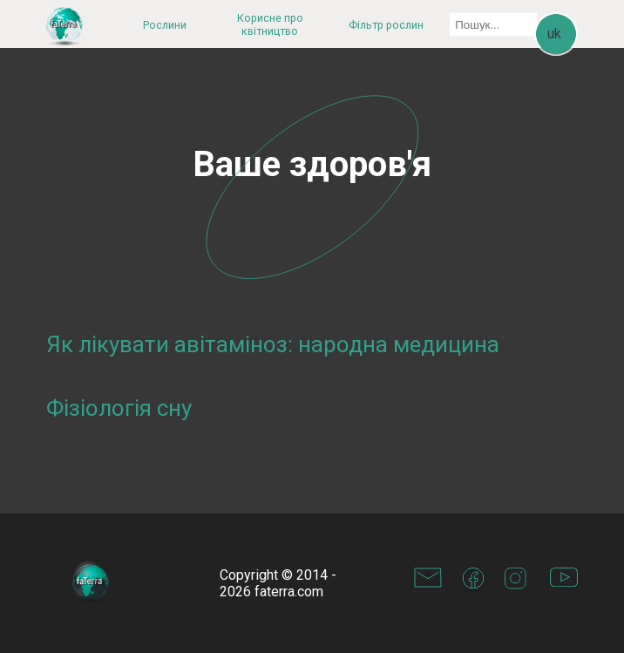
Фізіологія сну (119, 408)
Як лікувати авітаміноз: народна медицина (272, 344)
